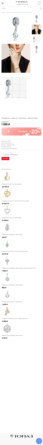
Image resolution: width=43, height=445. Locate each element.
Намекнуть (15, 154)
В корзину (5, 158)
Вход (40, 2)
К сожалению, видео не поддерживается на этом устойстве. (13, 108)
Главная (3, 12)
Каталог (9, 12)
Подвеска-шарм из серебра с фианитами (22, 12)
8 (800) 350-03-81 (22, 4)
